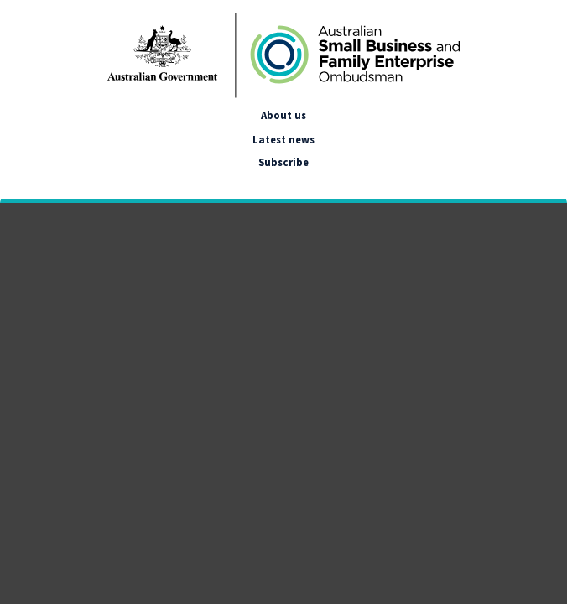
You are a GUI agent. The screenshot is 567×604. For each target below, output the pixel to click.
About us (283, 115)
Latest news (283, 139)
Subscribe (283, 162)
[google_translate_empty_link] (15, 182)
